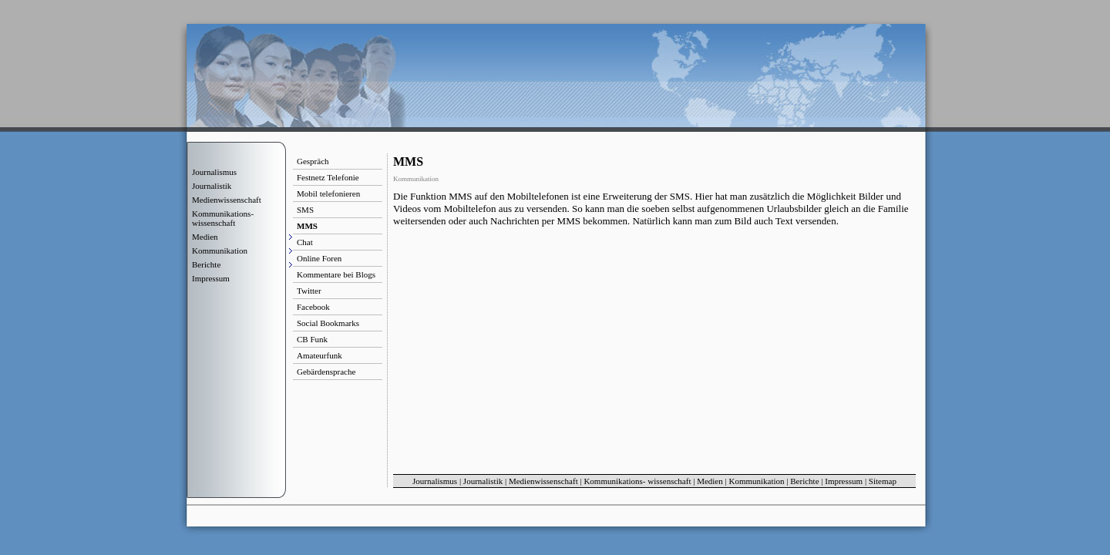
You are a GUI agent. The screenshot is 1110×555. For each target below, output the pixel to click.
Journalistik (211, 185)
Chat (305, 242)
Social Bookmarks (328, 323)
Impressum (211, 278)
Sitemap (882, 481)
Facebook (313, 306)
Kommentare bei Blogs (336, 274)
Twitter (309, 290)
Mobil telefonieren (328, 193)
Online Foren (319, 258)
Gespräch (313, 161)
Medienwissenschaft (226, 199)
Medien (710, 481)
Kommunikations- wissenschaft (223, 218)
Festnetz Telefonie (328, 177)
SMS (305, 209)
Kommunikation (756, 481)
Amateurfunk (319, 355)
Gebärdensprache (326, 371)
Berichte (804, 481)
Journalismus (214, 172)
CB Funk (312, 339)
